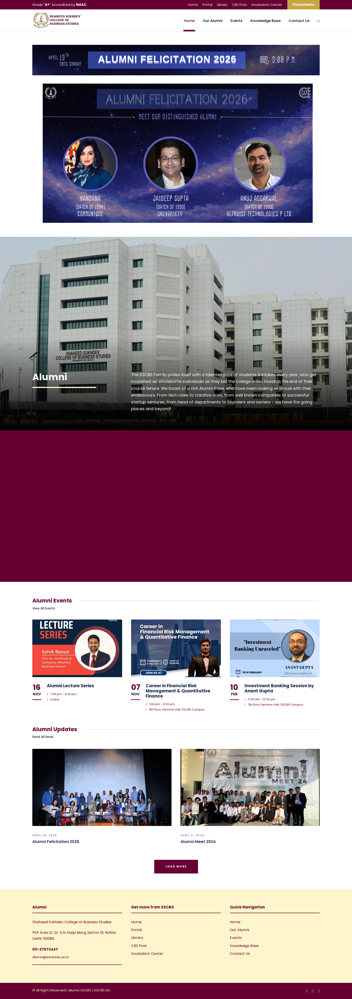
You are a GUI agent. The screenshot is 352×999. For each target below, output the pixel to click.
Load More (176, 866)
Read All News (42, 737)
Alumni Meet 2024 (198, 841)
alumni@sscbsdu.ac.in (50, 957)
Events (236, 20)
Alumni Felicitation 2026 (55, 841)
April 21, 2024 (192, 835)
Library (222, 4)
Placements (304, 4)
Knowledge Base (266, 20)
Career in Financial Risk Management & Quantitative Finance (178, 691)
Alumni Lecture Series (70, 686)
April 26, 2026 (44, 835)
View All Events (43, 608)
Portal (207, 4)
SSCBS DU (102, 990)
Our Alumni (212, 20)
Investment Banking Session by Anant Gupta (279, 688)
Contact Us (299, 20)
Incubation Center (267, 4)
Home (193, 4)
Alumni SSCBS (80, 990)
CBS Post (239, 4)
